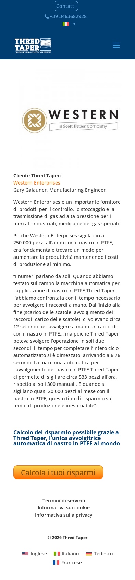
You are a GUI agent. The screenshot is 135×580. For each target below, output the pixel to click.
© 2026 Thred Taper (67, 537)
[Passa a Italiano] (66, 553)
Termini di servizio (63, 500)
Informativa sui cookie (64, 507)
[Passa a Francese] (67, 562)
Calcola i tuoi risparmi (58, 472)
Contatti (66, 6)
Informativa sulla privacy (64, 515)
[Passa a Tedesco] (99, 553)
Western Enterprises (36, 182)
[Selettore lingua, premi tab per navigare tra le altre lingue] (69, 24)
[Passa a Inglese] (34, 553)
